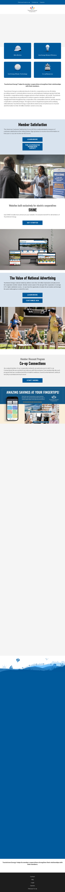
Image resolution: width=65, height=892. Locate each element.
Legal (32, 882)
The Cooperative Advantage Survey (32, 146)
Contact (32, 876)
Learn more (32, 139)
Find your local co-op (24, 2)
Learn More (32, 295)
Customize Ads (32, 300)
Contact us (35, 2)
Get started (32, 223)
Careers (42, 2)
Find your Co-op (32, 888)
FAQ (32, 879)
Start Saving (32, 380)
